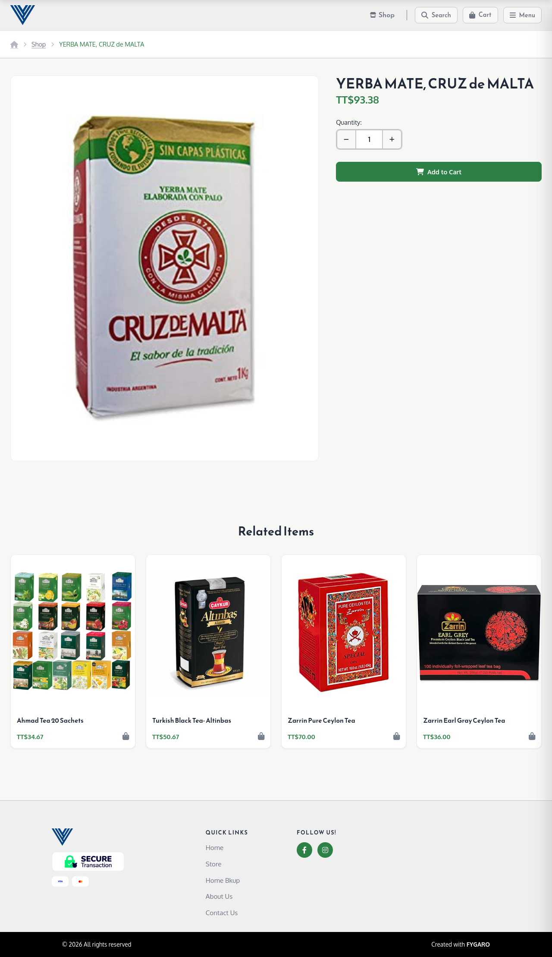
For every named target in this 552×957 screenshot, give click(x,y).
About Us (219, 896)
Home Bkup (223, 880)
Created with (460, 944)
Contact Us (222, 912)
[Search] (436, 15)
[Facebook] (304, 850)
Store (214, 863)
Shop (38, 44)
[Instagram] (325, 850)
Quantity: (348, 122)
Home (214, 847)
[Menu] (522, 15)
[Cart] (480, 15)
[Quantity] (369, 139)
